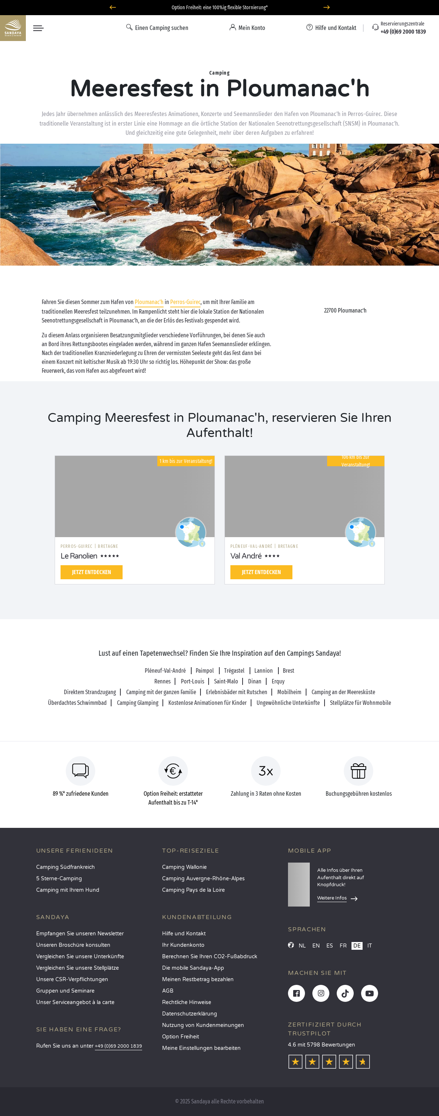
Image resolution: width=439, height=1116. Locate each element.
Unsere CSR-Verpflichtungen (72, 979)
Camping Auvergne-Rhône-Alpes (203, 879)
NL (302, 946)
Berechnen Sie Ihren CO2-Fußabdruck (209, 956)
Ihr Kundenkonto (183, 945)
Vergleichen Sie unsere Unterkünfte (80, 956)
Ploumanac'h (149, 302)
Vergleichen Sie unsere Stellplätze (77, 968)
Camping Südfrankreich (65, 867)
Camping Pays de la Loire (193, 890)
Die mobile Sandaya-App (193, 968)
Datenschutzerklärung (189, 1014)
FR (343, 946)
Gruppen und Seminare (65, 991)
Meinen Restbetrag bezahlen (198, 979)
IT (369, 946)
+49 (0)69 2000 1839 (118, 1046)
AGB (168, 991)
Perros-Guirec (185, 302)
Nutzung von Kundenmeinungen (203, 1025)
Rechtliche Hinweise (186, 1002)
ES (329, 946)
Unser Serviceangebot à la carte (75, 1002)
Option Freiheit (180, 1037)
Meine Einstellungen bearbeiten (201, 1048)
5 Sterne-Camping (59, 879)
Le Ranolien (79, 556)
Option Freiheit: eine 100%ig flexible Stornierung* (220, 7)
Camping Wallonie (184, 867)
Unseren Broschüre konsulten (73, 945)
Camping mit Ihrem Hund (67, 890)
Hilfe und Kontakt (184, 934)
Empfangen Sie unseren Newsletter (80, 934)
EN (316, 946)
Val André (245, 556)
